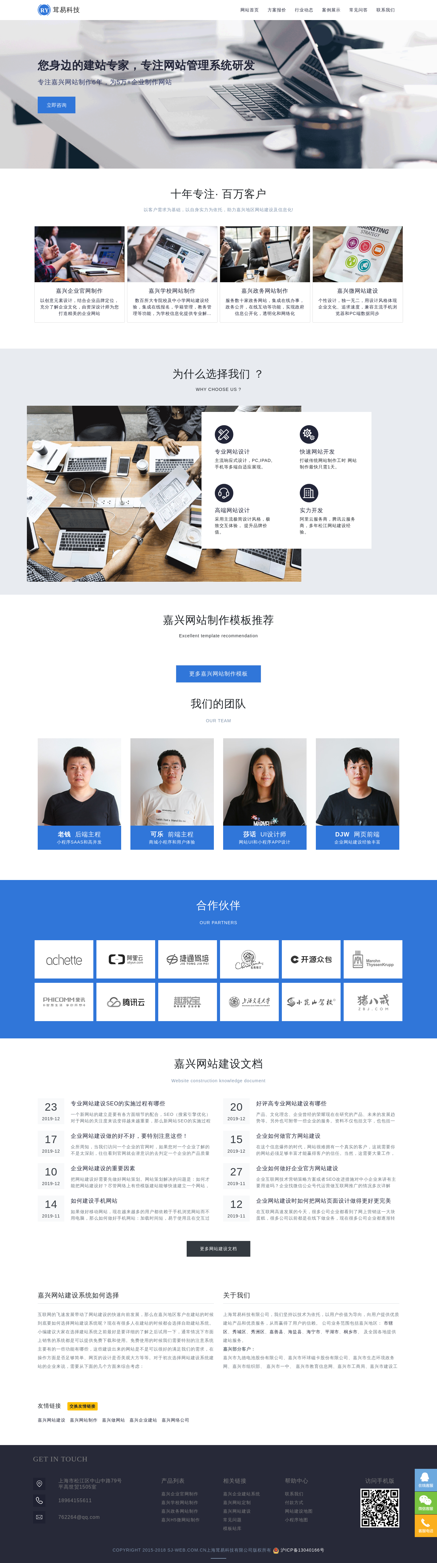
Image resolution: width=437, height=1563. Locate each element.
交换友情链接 (82, 1406)
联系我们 (385, 9)
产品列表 (173, 1481)
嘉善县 (276, 1331)
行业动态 (304, 9)
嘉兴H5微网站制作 (180, 1519)
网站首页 (249, 9)
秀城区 (239, 1331)
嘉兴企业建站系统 (241, 1493)
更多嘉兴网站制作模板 (218, 674)
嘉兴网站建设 (52, 1420)
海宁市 (313, 1331)
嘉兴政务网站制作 (179, 1511)
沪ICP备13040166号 (303, 1550)
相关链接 (235, 1481)
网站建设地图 (299, 1511)
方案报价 (277, 9)
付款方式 (294, 1502)
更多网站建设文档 (218, 1248)
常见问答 (358, 9)
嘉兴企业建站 (143, 1420)
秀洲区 (258, 1331)
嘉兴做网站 (113, 1420)
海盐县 (295, 1331)
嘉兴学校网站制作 (179, 1502)
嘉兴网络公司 (175, 1420)
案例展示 (331, 9)
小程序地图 (296, 1519)
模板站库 (232, 1528)
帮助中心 (296, 1481)
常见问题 (232, 1519)
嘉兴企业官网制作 (179, 1493)
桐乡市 (351, 1331)
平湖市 (332, 1331)
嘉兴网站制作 (84, 1420)
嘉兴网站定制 (237, 1502)
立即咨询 (56, 105)
